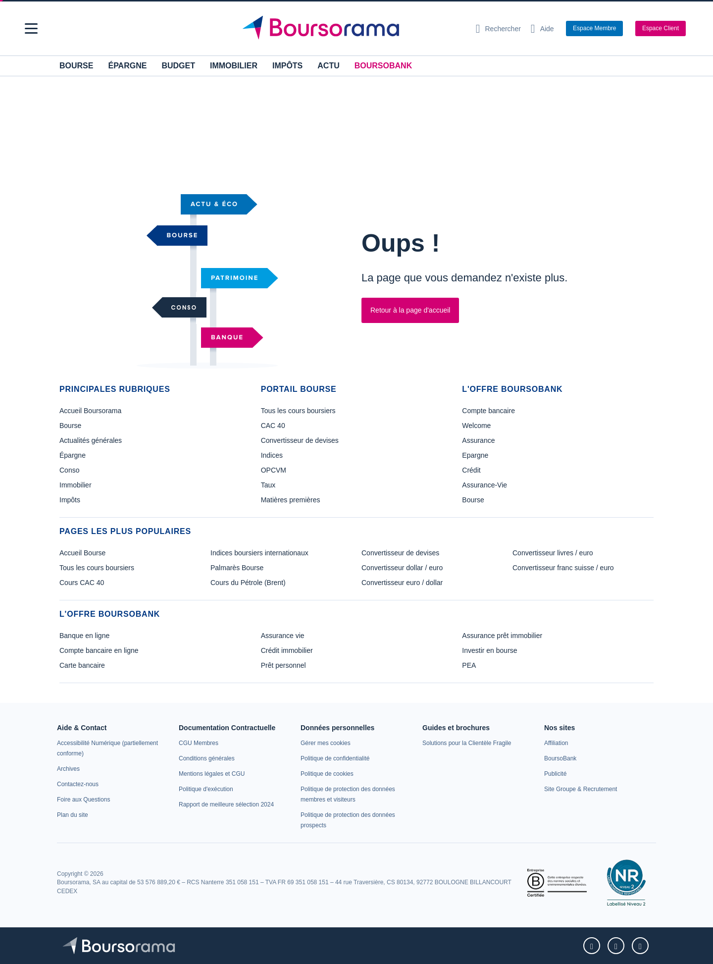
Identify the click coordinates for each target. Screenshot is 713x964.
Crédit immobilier (287, 650)
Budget (178, 65)
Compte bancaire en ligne (99, 650)
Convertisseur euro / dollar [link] (402, 583)
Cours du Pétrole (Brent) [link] (248, 583)
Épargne (127, 65)
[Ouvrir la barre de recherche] (498, 29)
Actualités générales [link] (90, 440)
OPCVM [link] (273, 470)
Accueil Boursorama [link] (90, 411)
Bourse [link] (70, 425)
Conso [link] (69, 470)
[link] (68, 768)
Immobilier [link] (75, 485)
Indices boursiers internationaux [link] (259, 553)
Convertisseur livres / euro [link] (552, 553)
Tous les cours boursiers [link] (298, 411)
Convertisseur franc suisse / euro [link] (563, 568)
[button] (31, 28)
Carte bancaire (82, 665)
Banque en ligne (84, 636)
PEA (469, 665)
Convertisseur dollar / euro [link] (402, 568)
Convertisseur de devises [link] (300, 440)
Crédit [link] (471, 470)
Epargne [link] (475, 455)
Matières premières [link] (290, 500)
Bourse (76, 65)
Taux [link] (268, 485)
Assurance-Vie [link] (484, 485)
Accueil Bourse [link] (82, 553)
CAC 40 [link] (273, 425)
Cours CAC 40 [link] (81, 583)
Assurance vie (283, 636)
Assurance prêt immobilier (502, 636)
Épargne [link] (72, 455)
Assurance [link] (478, 440)
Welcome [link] (476, 425)
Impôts (287, 65)
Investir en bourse (489, 650)
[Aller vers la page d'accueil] (352, 29)
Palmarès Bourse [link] (236, 568)
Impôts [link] (69, 500)
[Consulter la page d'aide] (542, 29)
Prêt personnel (283, 665)
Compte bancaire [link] (488, 411)
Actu (328, 65)
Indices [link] (272, 455)
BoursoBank (383, 65)
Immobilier (233, 65)
